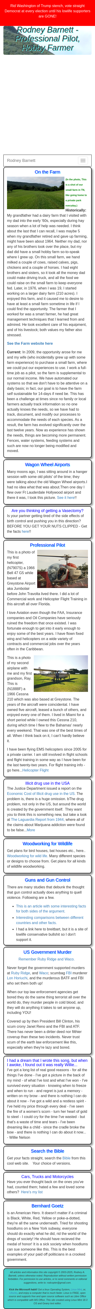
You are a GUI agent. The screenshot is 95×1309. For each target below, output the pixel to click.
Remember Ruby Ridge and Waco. (48, 959)
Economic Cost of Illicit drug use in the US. (41, 794)
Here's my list (32, 1192)
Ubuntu (13, 1292)
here (25, 531)
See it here (66, 498)
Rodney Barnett (21, 160)
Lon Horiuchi (17, 978)
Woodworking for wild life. (27, 856)
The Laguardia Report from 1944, (38, 820)
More (31, 830)
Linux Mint (76, 1289)
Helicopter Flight (35, 770)
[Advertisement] (47, 104)
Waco (43, 973)
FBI (69, 973)
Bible (67, 1158)
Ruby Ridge (20, 973)
